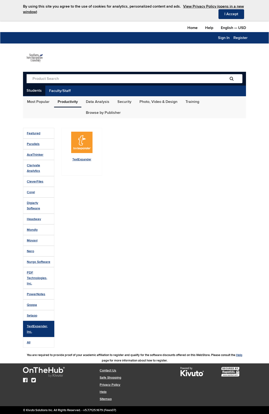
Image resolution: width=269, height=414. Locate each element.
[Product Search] (124, 78)
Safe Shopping (110, 377)
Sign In (224, 37)
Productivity (68, 101)
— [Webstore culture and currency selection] (233, 27)
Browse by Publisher (103, 112)
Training (192, 101)
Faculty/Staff (60, 90)
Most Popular (38, 101)
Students (34, 90)
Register (240, 37)
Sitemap (106, 399)
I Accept (234, 13)
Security (124, 101)
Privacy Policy (110, 385)
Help (209, 27)
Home (192, 27)
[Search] (231, 79)
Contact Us (108, 370)
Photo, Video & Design (158, 101)
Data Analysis (97, 101)
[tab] (38, 133)
